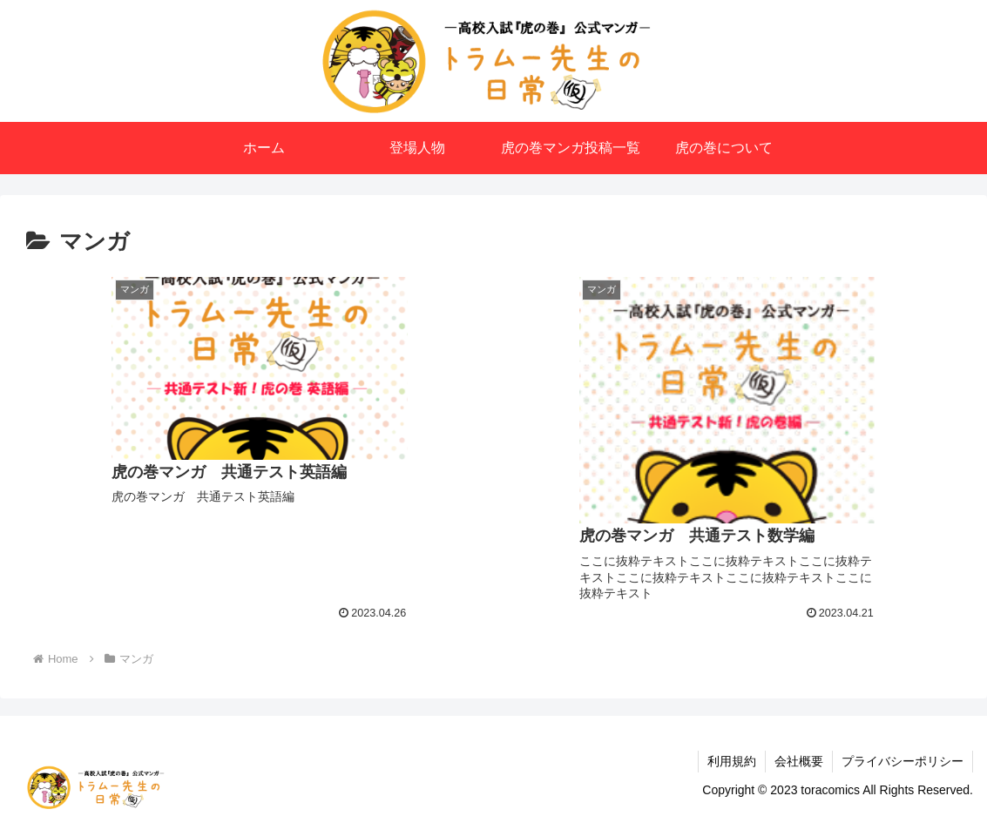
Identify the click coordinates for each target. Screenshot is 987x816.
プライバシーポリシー (902, 761)
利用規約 (731, 761)
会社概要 (798, 761)
